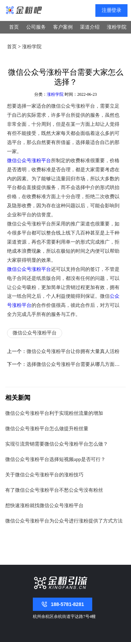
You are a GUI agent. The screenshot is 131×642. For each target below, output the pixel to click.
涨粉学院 (116, 27)
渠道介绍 (90, 27)
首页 (14, 27)
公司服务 (36, 27)
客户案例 (63, 27)
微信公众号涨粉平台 (29, 160)
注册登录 (111, 10)
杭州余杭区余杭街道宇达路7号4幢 (64, 616)
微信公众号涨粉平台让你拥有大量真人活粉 (73, 351)
